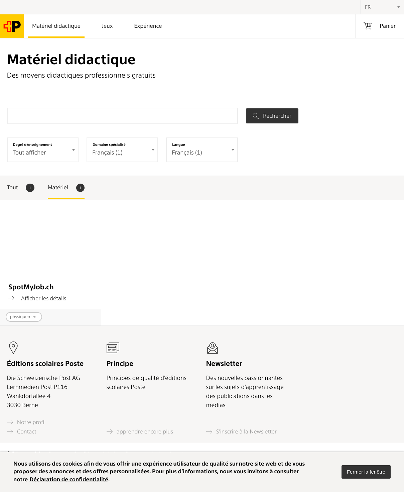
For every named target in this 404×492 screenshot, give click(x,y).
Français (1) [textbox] (187, 152)
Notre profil (26, 422)
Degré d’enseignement (32, 144)
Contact (21, 431)
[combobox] (382, 7)
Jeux (107, 26)
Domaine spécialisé (109, 144)
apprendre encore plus (140, 431)
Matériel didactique (56, 26)
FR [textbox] (368, 7)
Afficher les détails (37, 298)
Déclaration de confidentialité (68, 479)
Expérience (148, 26)
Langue (178, 144)
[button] (366, 472)
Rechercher (272, 115)
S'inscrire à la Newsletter (241, 431)
